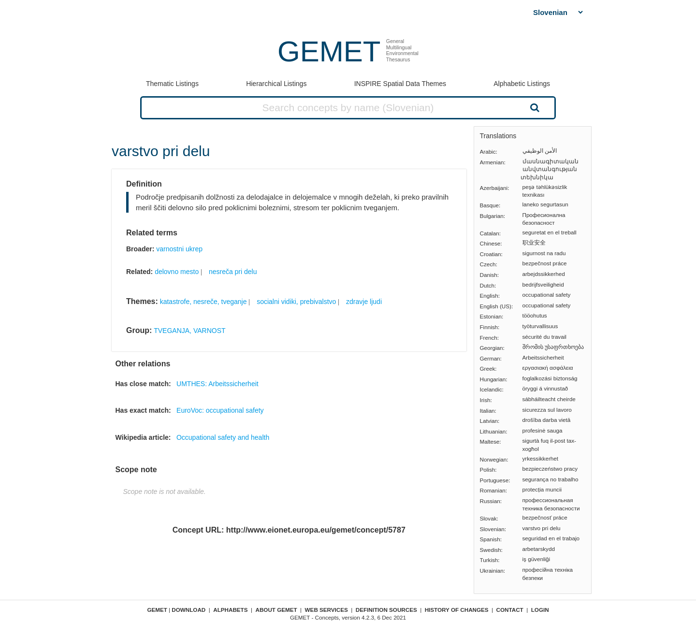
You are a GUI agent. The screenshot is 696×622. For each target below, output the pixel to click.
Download (188, 610)
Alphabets (230, 610)
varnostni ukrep (179, 249)
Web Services (326, 610)
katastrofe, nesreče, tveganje (203, 301)
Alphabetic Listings (521, 83)
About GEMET (276, 610)
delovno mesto (177, 271)
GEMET (328, 51)
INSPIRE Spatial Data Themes (400, 83)
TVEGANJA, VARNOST (189, 330)
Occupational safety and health (222, 437)
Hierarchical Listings (276, 83)
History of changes (457, 610)
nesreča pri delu (233, 271)
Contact (509, 610)
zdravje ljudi (364, 301)
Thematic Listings (172, 83)
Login (540, 610)
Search (533, 107)
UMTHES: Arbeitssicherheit (217, 384)
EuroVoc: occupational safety (220, 410)
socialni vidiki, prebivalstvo (296, 301)
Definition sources (386, 610)
